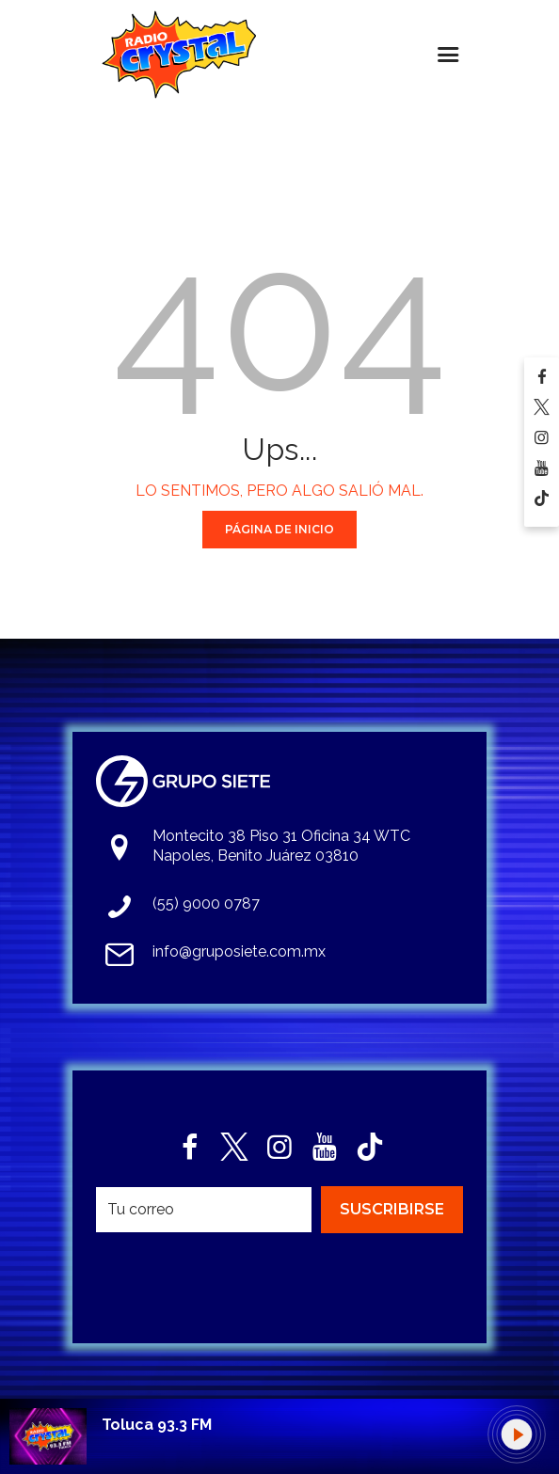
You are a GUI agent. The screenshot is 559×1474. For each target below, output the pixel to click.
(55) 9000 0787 (206, 903)
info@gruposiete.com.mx (239, 951)
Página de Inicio (279, 529)
